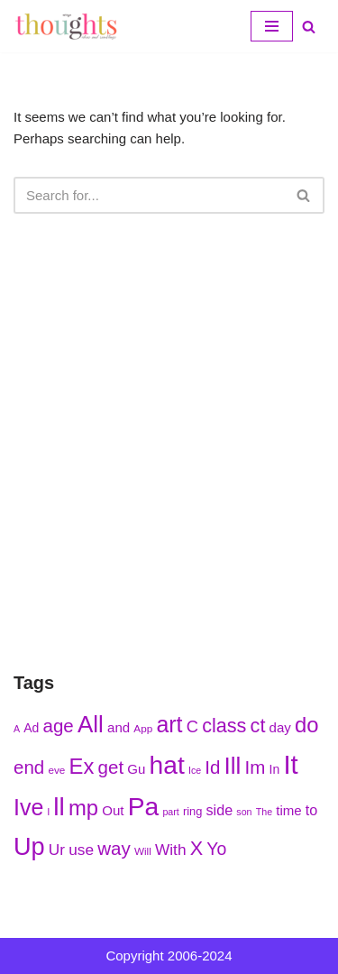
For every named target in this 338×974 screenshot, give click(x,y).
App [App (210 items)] (142, 728)
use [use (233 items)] (81, 850)
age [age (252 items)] (58, 725)
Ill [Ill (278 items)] (233, 765)
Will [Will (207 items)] (142, 851)
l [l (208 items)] (48, 811)
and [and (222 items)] (118, 727)
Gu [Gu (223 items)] (136, 768)
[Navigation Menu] (272, 26)
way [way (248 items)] (114, 848)
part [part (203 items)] (170, 811)
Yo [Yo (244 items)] (216, 849)
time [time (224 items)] (288, 810)
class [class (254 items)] (224, 725)
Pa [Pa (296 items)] (144, 806)
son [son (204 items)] (243, 811)
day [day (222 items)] (280, 727)
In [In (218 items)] (274, 769)
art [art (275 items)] (169, 724)
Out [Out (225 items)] (112, 810)
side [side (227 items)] (219, 810)
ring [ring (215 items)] (192, 811)
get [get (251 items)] (111, 767)
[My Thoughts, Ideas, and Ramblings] (68, 26)
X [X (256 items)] (196, 848)
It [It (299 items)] (290, 764)
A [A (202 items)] (17, 728)
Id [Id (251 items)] (212, 767)
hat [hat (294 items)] (167, 764)
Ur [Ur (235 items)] (57, 850)
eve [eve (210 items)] (56, 770)
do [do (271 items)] (307, 724)
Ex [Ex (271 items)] (82, 766)
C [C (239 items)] (192, 726)
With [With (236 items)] (171, 850)
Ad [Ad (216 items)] (31, 728)
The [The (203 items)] (264, 811)
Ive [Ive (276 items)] (28, 807)
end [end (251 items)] (29, 767)
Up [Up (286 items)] (29, 846)
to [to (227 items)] (311, 810)
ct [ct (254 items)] (258, 725)
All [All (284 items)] (91, 724)
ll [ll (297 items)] (59, 806)
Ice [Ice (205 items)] (194, 770)
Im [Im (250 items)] (255, 767)
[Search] (308, 26)
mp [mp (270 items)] (83, 807)
